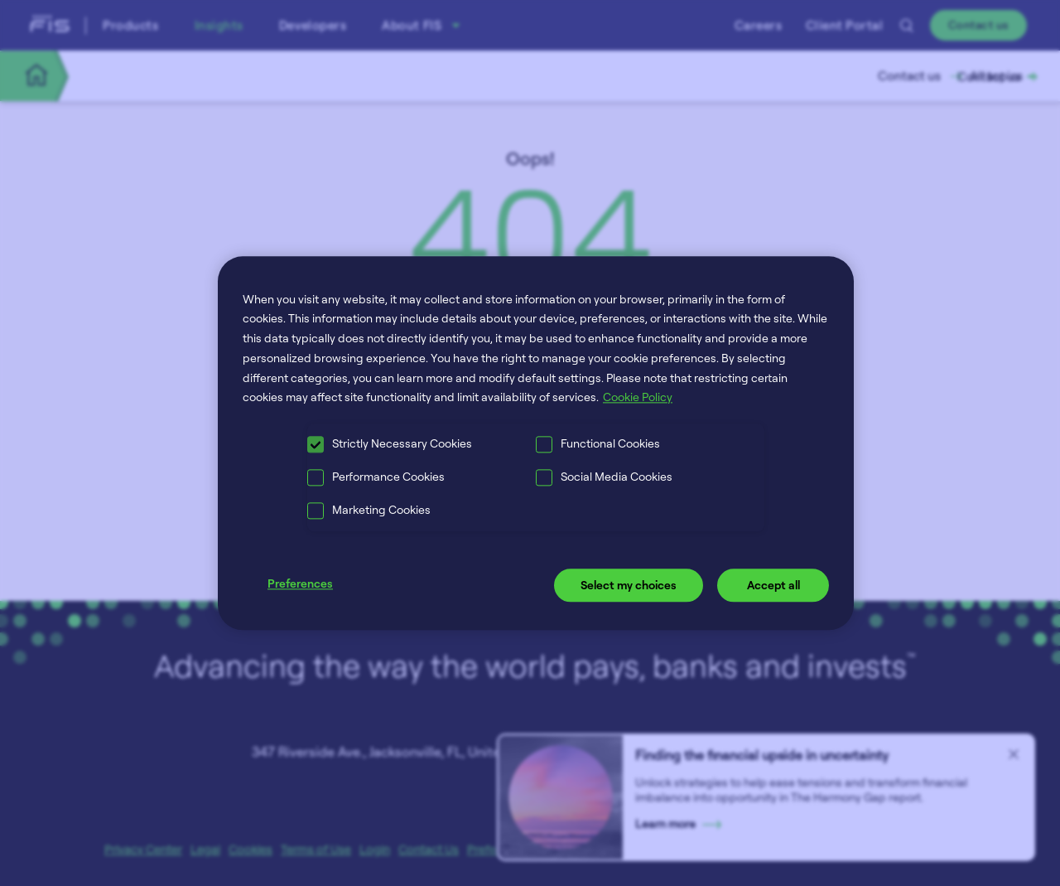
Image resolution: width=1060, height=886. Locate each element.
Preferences (300, 584)
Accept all (773, 586)
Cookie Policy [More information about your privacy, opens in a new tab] (637, 397)
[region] (536, 443)
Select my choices (629, 586)
